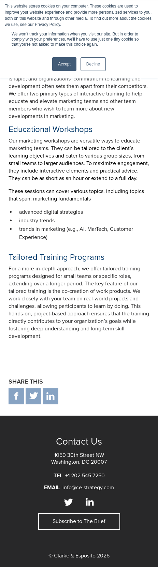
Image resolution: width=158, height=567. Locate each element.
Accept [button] (64, 64)
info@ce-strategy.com (88, 487)
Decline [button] (93, 64)
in (50, 396)
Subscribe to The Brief (79, 521)
